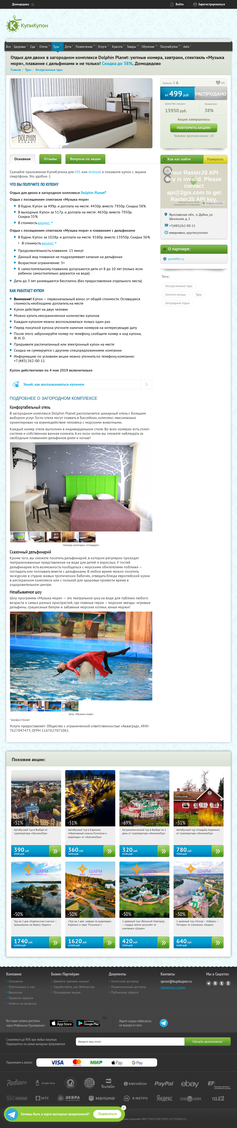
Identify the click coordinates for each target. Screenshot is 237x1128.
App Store (62, 1023)
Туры (57, 46)
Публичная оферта (124, 992)
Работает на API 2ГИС (189, 202)
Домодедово (20, 4)
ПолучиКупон (170, 46)
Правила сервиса (21, 998)
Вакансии (15, 992)
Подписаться (107, 1114)
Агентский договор (125, 981)
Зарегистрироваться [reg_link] (211, 4)
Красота (118, 46)
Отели (44, 46)
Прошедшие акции (67, 992)
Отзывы (50, 158)
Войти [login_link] (180, 4)
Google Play (88, 1023)
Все (8, 46)
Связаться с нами (173, 987)
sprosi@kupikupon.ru (176, 981)
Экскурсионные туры (179, 286)
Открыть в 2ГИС (214, 203)
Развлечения (85, 46)
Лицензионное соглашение (187, 204)
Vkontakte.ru (215, 983)
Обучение (150, 46)
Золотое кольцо (175, 294)
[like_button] (218, 83)
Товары (133, 46)
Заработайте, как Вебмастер (73, 987)
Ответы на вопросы (23, 1003)
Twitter (221, 983)
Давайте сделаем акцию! (71, 981)
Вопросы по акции (85, 158)
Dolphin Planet (93, 192)
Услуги (103, 46)
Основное (22, 158)
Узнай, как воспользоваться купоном (53, 384)
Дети (69, 46)
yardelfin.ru (176, 259)
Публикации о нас (22, 987)
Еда (33, 46)
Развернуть (215, 159)
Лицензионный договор (128, 987)
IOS (78, 171)
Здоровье (20, 46)
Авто (187, 46)
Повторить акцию (194, 127)
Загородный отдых (177, 303)
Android (95, 171)
